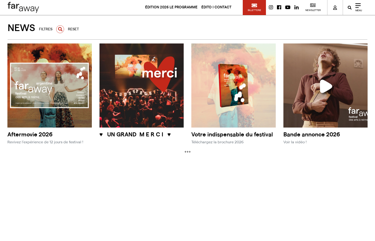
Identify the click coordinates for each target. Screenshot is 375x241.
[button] (254, 7)
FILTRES (45, 29)
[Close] (357, 7)
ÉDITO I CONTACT (216, 7)
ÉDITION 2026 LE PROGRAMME (171, 7)
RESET (73, 29)
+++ (187, 152)
